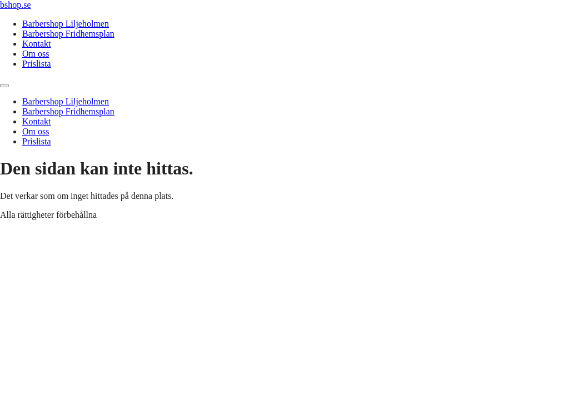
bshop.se (15, 4)
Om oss (35, 53)
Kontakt (36, 43)
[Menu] (4, 85)
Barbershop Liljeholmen (65, 23)
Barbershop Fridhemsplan (68, 33)
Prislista (36, 63)
